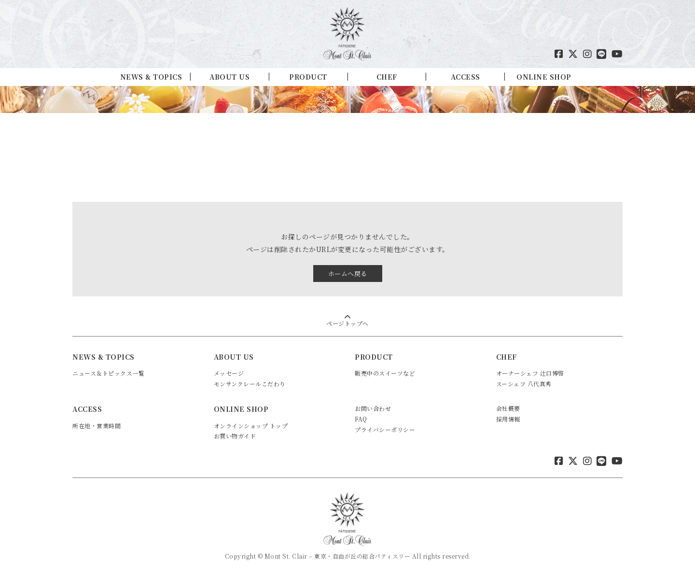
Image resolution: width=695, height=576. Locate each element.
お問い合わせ (373, 408)
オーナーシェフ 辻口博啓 (530, 373)
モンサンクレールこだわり (250, 383)
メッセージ (229, 373)
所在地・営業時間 (96, 425)
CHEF (386, 77)
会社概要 (508, 408)
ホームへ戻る (347, 273)
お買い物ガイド (235, 436)
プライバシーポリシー (385, 429)
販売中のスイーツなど (385, 373)
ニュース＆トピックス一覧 (108, 373)
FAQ (361, 419)
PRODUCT (308, 77)
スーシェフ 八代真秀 (524, 383)
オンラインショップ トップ (251, 425)
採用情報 (508, 419)
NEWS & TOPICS (151, 77)
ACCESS (465, 77)
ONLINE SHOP (543, 77)
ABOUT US (229, 77)
